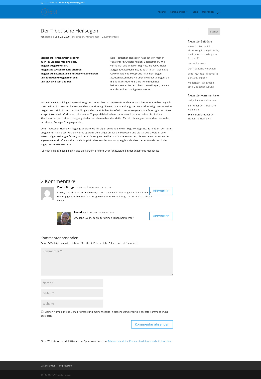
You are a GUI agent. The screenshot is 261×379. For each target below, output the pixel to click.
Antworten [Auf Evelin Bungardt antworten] (161, 190)
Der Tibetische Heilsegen (202, 68)
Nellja (191, 100)
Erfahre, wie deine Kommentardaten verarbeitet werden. (140, 341)
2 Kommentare (110, 36)
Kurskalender (177, 12)
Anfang (162, 12)
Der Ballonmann (197, 63)
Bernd (48, 36)
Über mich (208, 12)
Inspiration (78, 36)
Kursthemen (93, 36)
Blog (195, 12)
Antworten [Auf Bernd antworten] (161, 216)
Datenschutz (48, 365)
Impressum (65, 365)
